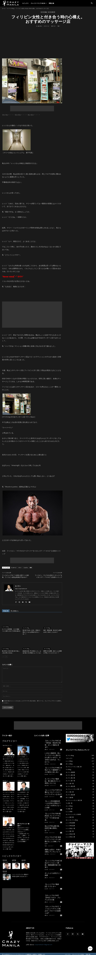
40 (61, 808)
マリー (19, 567)
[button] (91, 3)
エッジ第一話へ (7, 848)
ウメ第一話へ (21, 810)
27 (61, 914)
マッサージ (13, 567)
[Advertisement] (48, 41)
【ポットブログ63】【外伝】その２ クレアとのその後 (53, 896)
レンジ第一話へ (22, 775)
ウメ (46, 844)
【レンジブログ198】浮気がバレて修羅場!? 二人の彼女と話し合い (53, 769)
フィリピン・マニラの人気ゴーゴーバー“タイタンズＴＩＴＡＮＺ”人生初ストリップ (48, 576)
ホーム (3, 8)
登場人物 (51, 3)
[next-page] (6, 655)
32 (61, 868)
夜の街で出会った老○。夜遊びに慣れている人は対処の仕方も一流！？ (31, 631)
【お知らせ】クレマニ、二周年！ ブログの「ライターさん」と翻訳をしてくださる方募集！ (23, 836)
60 (61, 748)
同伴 (31, 567)
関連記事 (5, 611)
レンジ (46, 773)
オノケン (40, 26)
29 (61, 887)
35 (61, 831)
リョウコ (26, 567)
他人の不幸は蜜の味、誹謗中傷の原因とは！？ (53, 827)
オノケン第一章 (51, 12)
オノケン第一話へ (8, 775)
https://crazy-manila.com (21, 588)
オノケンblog (10, 8)
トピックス (25, 3)
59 (61, 763)
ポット (46, 748)
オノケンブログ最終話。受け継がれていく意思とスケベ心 (53, 780)
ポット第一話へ (7, 810)
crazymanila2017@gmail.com (43, 943)
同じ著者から (15, 611)
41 (61, 784)
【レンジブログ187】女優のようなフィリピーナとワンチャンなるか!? (53, 791)
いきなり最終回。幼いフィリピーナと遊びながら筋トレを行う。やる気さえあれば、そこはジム (53, 756)
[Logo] (11, 3)
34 (61, 844)
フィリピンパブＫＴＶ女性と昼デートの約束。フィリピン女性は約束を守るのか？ (15, 576)
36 (61, 821)
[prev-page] (3, 655)
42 (61, 773)
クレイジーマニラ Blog (39, 3)
